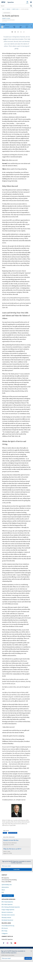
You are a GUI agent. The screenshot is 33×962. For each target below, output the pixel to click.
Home (3, 9)
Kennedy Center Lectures (8, 914)
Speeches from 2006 (12, 832)
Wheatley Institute (6, 917)
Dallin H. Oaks (6, 851)
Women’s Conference (7, 912)
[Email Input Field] (16, 866)
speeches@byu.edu (7, 884)
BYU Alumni (5, 928)
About (3, 889)
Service (5, 832)
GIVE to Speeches (7, 895)
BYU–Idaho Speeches (7, 904)
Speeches (11, 2)
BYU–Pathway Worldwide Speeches (11, 907)
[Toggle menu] (31, 2)
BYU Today (4, 930)
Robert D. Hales (15, 9)
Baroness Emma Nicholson (10, 842)
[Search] (16, 5)
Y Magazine (4, 933)
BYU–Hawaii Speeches (7, 901)
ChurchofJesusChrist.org (8, 925)
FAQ (3, 892)
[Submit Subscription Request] (16, 869)
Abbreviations (5, 887)
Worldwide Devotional (7, 920)
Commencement (6, 12)
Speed (27, 26)
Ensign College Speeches (8, 909)
